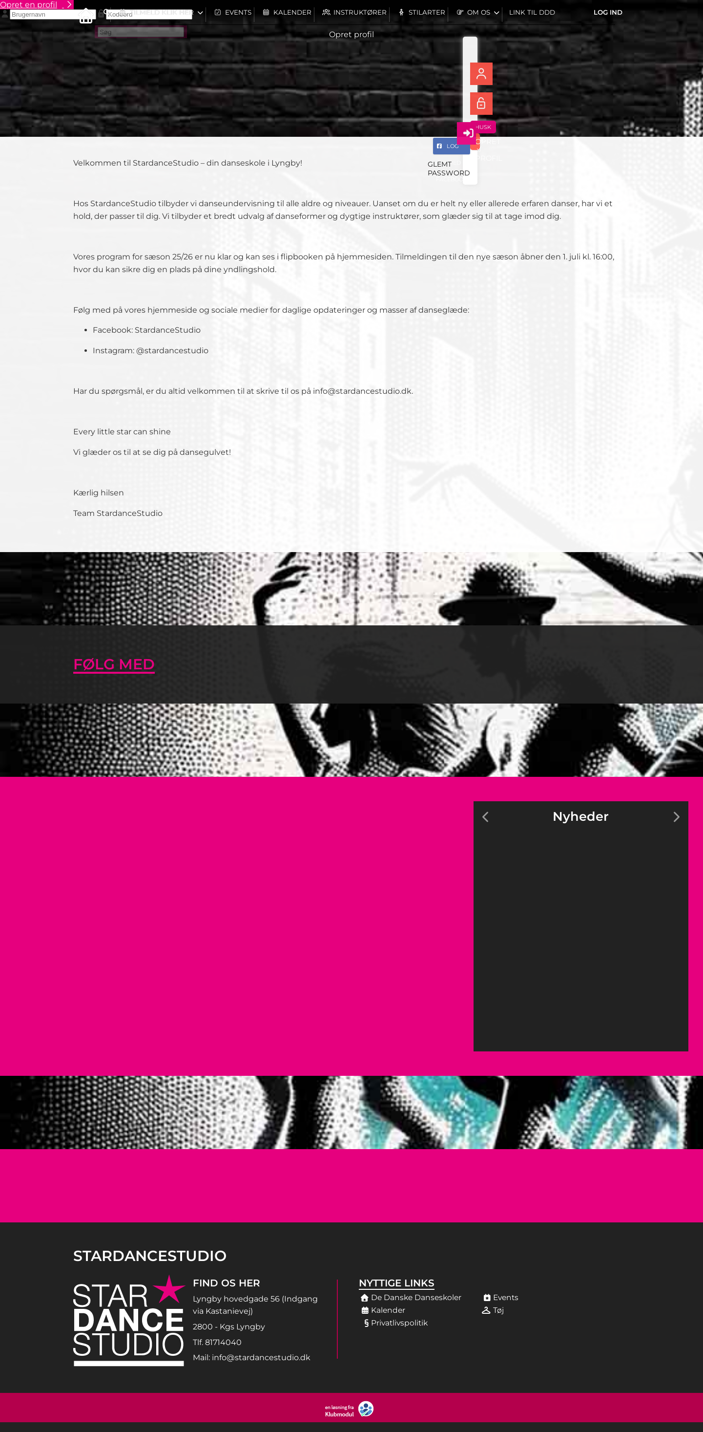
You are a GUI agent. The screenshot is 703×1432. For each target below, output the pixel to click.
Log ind (608, 15)
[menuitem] (83, 14)
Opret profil (351, 34)
